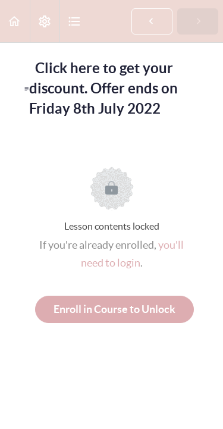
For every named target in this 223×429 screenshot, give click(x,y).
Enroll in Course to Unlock (114, 309)
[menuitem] (44, 21)
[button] (15, 21)
